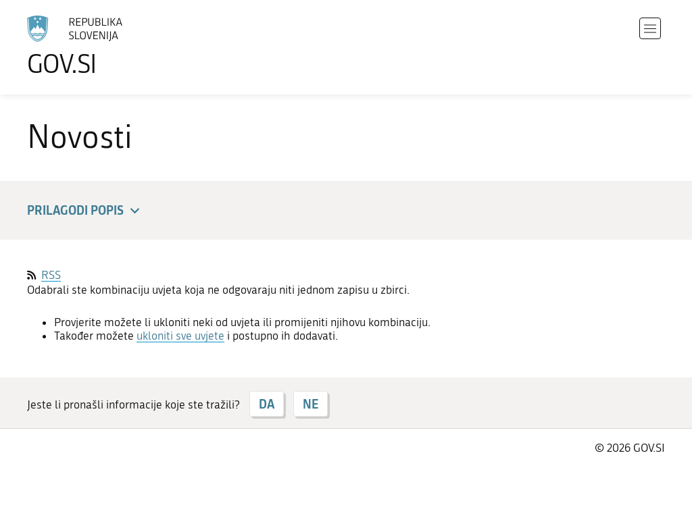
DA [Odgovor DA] (266, 404)
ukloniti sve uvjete (180, 335)
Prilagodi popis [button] (85, 211)
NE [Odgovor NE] (310, 404)
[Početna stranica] (112, 46)
